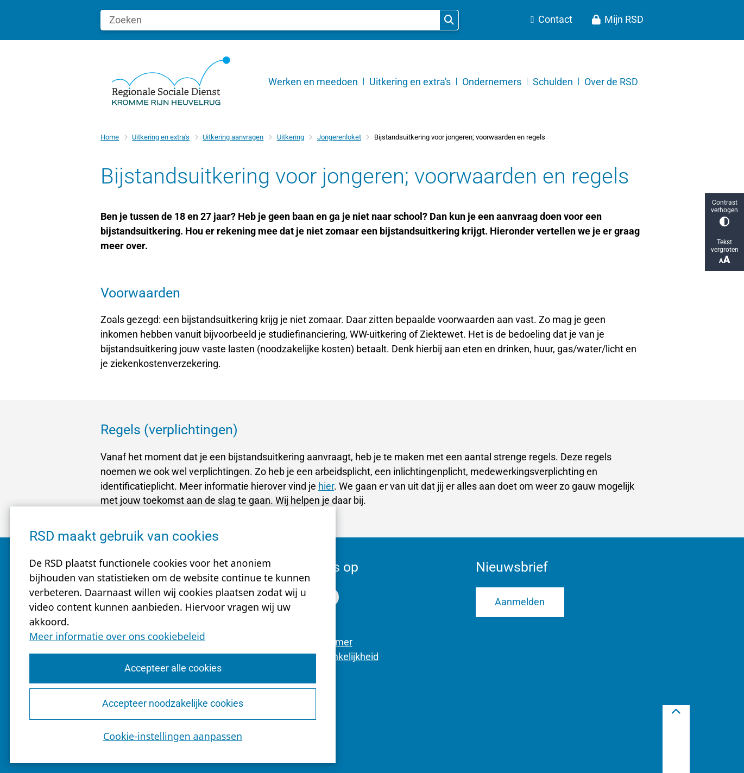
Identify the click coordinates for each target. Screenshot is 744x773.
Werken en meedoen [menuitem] (313, 81)
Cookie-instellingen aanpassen (172, 736)
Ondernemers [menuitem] (491, 81)
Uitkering (290, 137)
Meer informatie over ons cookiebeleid (117, 636)
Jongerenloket (339, 137)
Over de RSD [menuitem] (611, 81)
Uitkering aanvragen (233, 137)
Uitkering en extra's (161, 137)
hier (326, 486)
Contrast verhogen (724, 212)
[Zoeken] (270, 20)
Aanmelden (520, 601)
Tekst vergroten (724, 251)
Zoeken (449, 20)
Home (109, 137)
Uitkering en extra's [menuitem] (410, 81)
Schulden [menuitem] (553, 81)
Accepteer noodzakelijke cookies (172, 703)
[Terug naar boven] (676, 739)
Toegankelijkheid (342, 656)
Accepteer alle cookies (172, 668)
